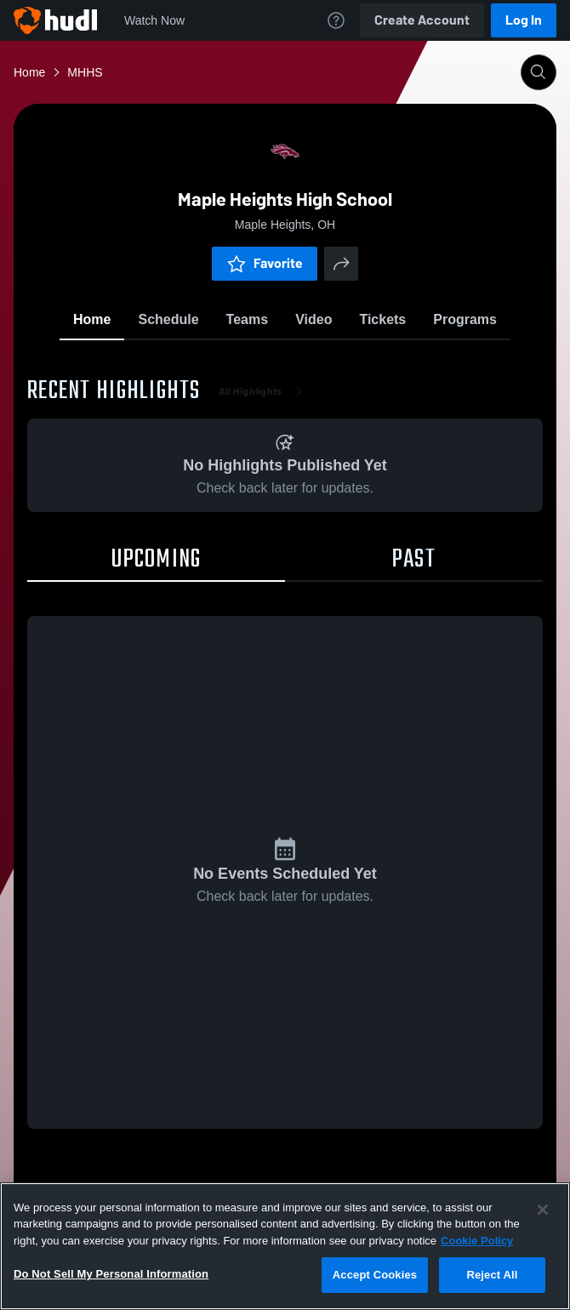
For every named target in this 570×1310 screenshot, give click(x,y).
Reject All (491, 1274)
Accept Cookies (375, 1274)
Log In (523, 20)
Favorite (264, 263)
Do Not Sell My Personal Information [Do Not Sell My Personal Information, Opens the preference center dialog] (111, 1273)
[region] (285, 1246)
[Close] (542, 1209)
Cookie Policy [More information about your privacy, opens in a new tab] (477, 1240)
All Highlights (264, 391)
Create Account (422, 20)
